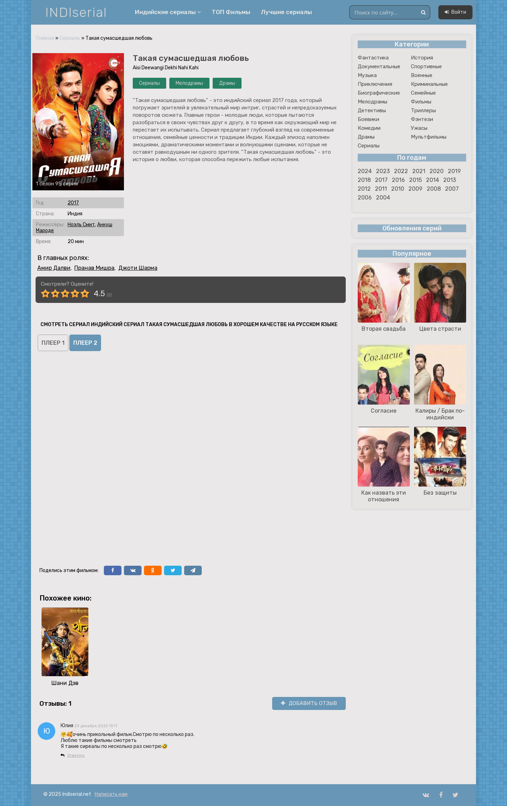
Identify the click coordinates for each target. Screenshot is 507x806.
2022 (401, 171)
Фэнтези (422, 119)
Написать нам (111, 794)
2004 (383, 197)
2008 (434, 188)
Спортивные (426, 66)
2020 (437, 171)
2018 (364, 180)
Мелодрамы (189, 83)
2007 (452, 188)
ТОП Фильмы (231, 11)
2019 (454, 171)
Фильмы (421, 102)
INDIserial (76, 12)
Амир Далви (53, 268)
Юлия (67, 726)
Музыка (367, 75)
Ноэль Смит (81, 225)
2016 (398, 180)
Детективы (372, 110)
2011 (381, 188)
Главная (45, 38)
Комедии (369, 128)
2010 (397, 188)
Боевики (368, 119)
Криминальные (429, 84)
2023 (383, 171)
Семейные (423, 93)
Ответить (75, 755)
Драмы (227, 83)
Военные (421, 75)
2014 (432, 180)
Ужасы (419, 128)
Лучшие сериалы (286, 11)
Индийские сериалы (168, 11)
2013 (449, 180)
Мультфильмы (428, 137)
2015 (415, 180)
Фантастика (373, 58)
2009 (415, 188)
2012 (364, 188)
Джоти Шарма (137, 268)
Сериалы (70, 38)
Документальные (379, 66)
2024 (365, 171)
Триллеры (423, 110)
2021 (418, 171)
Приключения (375, 84)
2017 (73, 203)
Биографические (379, 93)
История (422, 58)
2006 (365, 197)
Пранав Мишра (94, 268)
